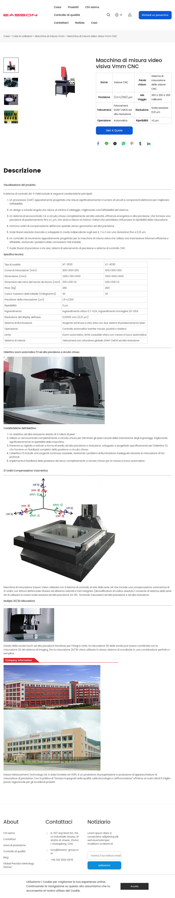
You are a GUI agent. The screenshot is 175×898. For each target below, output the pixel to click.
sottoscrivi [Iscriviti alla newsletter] (104, 865)
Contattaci (61, 23)
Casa (57, 7)
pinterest (132, 143)
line (106, 143)
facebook (98, 143)
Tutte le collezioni (22, 36)
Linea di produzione (14, 845)
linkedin (149, 143)
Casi (94, 23)
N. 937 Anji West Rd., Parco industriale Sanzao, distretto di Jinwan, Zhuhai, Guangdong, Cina (64, 838)
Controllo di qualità (67, 15)
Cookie (47, 882)
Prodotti (73, 7)
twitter (115, 143)
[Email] (104, 856)
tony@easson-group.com (65, 851)
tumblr (140, 143)
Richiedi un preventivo (155, 15)
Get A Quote (114, 130)
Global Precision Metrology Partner (18, 865)
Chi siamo (92, 7)
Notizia (79, 23)
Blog (5, 857)
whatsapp (123, 143)
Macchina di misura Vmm (50, 36)
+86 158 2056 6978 (62, 860)
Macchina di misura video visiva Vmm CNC (92, 36)
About (11, 822)
